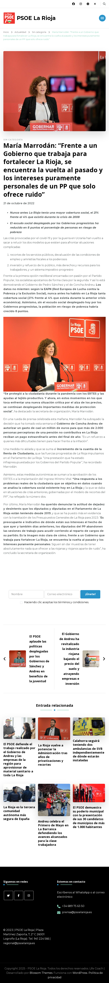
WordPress (79, 972)
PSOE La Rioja (36, 18)
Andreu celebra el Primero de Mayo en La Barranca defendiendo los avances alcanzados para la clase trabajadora (53, 833)
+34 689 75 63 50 (73, 906)
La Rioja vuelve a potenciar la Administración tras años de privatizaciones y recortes (52, 755)
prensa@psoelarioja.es (77, 912)
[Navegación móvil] (102, 18)
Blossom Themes (41, 972)
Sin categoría (13, 139)
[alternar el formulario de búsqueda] (104, 4)
